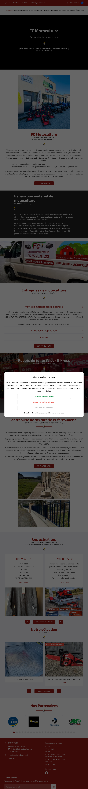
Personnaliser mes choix (44, 407)
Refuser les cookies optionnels (44, 402)
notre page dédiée (44, 391)
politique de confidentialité (42, 413)
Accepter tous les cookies (44, 396)
